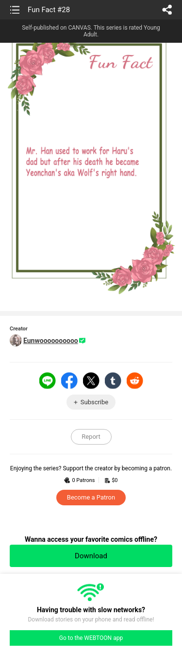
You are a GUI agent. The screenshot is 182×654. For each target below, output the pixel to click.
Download (91, 555)
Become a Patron (91, 497)
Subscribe (94, 402)
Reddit (135, 380)
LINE (47, 380)
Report (91, 436)
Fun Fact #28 (49, 9)
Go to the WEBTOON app (91, 638)
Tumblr (113, 380)
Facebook (69, 380)
